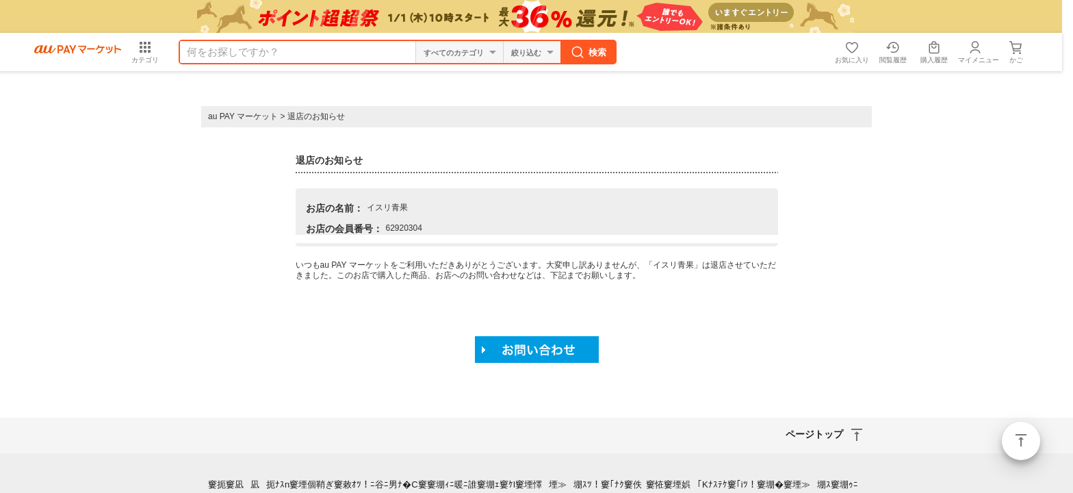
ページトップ (1021, 441)
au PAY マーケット (243, 116)
